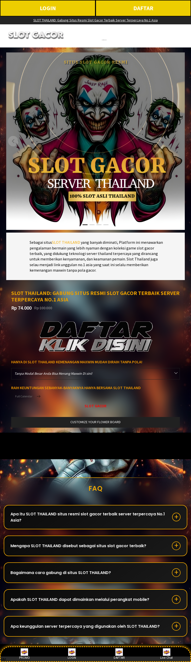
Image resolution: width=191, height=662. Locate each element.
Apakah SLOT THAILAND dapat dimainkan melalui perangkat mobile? (79, 599)
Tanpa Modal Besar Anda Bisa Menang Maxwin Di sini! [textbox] (53, 373)
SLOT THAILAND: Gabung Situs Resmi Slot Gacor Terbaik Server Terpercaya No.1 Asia (95, 20)
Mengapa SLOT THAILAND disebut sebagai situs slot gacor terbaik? (78, 546)
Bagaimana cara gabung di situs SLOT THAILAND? (60, 573)
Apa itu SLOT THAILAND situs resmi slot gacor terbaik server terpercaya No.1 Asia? (87, 517)
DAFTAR (143, 8)
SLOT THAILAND (66, 242)
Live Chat (166, 654)
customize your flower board (95, 422)
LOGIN (48, 8)
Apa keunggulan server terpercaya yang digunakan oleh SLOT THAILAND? (85, 626)
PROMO (24, 654)
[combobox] (95, 373)
